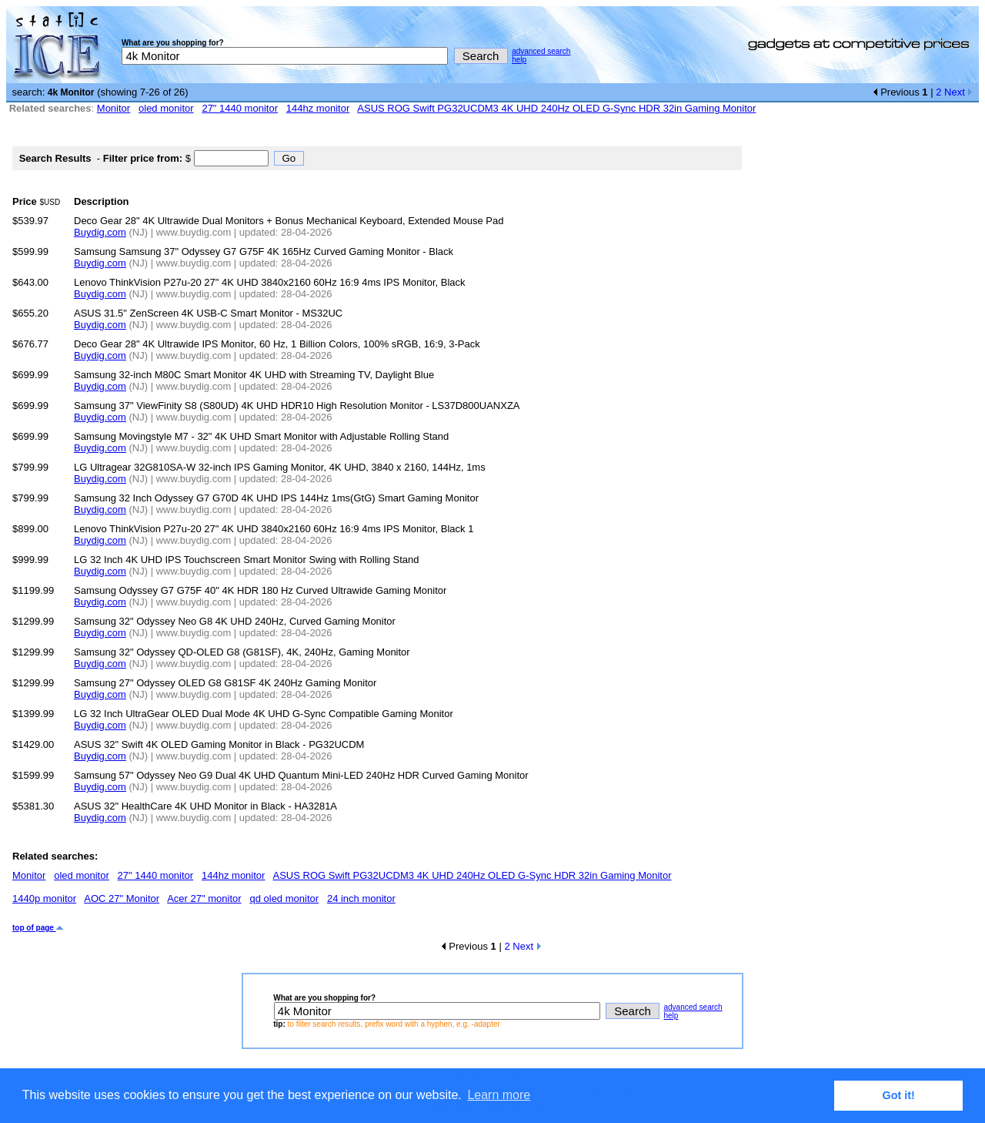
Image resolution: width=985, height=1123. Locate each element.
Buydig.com (100, 232)
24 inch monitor (361, 898)
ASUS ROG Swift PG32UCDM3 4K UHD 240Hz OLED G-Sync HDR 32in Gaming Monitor (556, 108)
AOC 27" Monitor (121, 898)
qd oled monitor (284, 898)
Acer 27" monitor (204, 898)
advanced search (541, 51)
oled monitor (166, 108)
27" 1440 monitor (240, 108)
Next (958, 92)
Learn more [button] (498, 1094)
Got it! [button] (899, 1095)
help (519, 59)
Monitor (113, 108)
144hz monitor (317, 108)
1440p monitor (44, 898)
